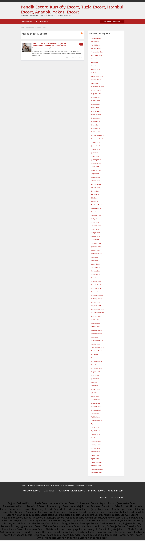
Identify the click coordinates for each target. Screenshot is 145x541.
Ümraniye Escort (96, 445)
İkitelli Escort (94, 257)
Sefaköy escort (95, 375)
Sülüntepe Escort (96, 410)
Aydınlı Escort (95, 83)
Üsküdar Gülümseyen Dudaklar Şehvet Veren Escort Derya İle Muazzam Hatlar (49, 45)
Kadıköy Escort (95, 267)
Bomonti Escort (95, 121)
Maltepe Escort (95, 326)
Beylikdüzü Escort (96, 114)
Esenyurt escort (95, 194)
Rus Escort (94, 358)
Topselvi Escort (95, 431)
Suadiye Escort (95, 403)
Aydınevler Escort (96, 80)
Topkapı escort (95, 427)
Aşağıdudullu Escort (97, 55)
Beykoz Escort (95, 107)
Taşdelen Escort (95, 417)
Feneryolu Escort (96, 208)
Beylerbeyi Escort (96, 111)
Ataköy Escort (95, 62)
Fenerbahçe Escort (96, 205)
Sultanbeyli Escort (96, 406)
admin (46, 48)
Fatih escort (94, 201)
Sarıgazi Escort (95, 372)
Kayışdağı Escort (96, 288)
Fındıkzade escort (96, 226)
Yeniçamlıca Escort (96, 462)
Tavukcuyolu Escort (96, 420)
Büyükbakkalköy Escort (97, 132)
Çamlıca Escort (95, 149)
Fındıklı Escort (95, 222)
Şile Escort (94, 382)
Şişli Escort (94, 392)
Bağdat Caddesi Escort (97, 87)
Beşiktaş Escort (95, 104)
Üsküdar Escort (39, 48)
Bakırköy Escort (95, 97)
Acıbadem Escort (96, 38)
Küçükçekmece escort (97, 313)
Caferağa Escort (95, 142)
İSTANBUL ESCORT (112, 21)
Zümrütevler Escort (96, 472)
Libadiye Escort (95, 323)
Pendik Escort (27, 21)
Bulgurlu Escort (95, 128)
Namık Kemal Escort (97, 340)
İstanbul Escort (95, 264)
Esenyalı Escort (95, 191)
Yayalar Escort (95, 459)
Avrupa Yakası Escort (97, 76)
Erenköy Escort (95, 177)
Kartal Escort (94, 278)
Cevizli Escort (95, 167)
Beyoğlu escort (95, 118)
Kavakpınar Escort (96, 281)
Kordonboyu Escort (96, 299)
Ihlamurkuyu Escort (96, 253)
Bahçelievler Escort (96, 90)
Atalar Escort (94, 66)
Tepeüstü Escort (95, 424)
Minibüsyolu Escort (96, 333)
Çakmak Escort (95, 146)
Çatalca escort (95, 156)
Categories (44, 21)
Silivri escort (94, 386)
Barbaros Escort (95, 100)
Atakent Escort (95, 59)
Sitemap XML (104, 497)
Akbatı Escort (95, 41)
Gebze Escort (95, 229)
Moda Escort (94, 337)
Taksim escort (95, 413)
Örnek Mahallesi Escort (97, 347)
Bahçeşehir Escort (96, 94)
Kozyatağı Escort (96, 306)
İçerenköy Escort (96, 246)
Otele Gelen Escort (96, 351)
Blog (36, 21)
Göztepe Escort (95, 233)
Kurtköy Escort (95, 319)
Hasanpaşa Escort (96, 243)
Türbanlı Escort (95, 434)
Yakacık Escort (95, 455)
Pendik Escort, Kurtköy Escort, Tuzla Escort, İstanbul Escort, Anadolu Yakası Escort (72, 9)
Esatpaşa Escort (95, 180)
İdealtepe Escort (95, 250)
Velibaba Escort (95, 452)
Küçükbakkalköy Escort (97, 309)
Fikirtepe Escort (95, 219)
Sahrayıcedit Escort (96, 361)
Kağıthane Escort (96, 271)
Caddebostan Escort (97, 139)
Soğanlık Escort (95, 399)
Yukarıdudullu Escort (97, 469)
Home (22, 27)
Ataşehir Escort (95, 69)
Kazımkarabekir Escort (97, 295)
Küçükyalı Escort (96, 316)
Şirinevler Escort (95, 389)
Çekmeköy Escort (96, 160)
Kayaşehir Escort (96, 285)
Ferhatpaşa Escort (96, 215)
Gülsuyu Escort (95, 236)
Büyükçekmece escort (97, 135)
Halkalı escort (95, 240)
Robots (121, 497)
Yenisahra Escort (96, 465)
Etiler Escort (94, 198)
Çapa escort (94, 153)
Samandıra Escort (96, 365)
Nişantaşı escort (95, 344)
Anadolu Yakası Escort (97, 52)
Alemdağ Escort (95, 45)
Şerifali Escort (95, 379)
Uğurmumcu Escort (96, 441)
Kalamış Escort (95, 274)
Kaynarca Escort (95, 292)
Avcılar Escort (95, 73)
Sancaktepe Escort (96, 368)
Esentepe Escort (95, 187)
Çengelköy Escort (96, 163)
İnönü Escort (94, 260)
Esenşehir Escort (96, 184)
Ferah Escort (94, 212)
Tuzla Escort (94, 438)
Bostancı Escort (95, 125)
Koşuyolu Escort (95, 302)
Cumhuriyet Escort (96, 170)
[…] (39, 55)
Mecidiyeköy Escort (96, 330)
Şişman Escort (95, 396)
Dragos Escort (95, 173)
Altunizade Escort (96, 48)
